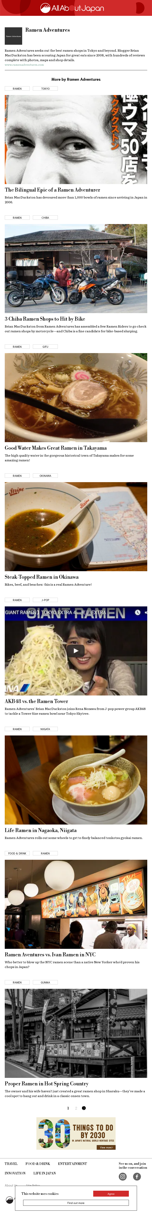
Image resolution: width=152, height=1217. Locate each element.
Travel (11, 1164)
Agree (111, 1193)
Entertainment (72, 1164)
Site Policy (33, 1185)
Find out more (76, 1203)
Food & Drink (38, 1164)
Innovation (15, 1173)
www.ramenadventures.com (24, 65)
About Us (11, 1185)
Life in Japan (44, 1173)
